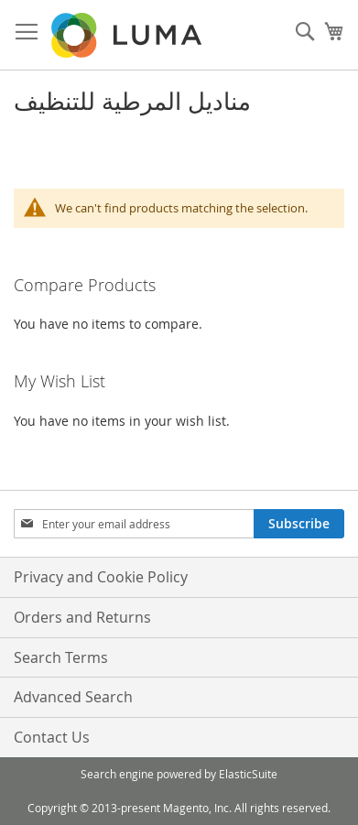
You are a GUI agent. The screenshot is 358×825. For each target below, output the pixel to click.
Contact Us (52, 737)
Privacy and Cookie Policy (101, 577)
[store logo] (128, 35)
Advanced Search (73, 697)
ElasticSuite (248, 773)
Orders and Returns (82, 617)
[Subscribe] (299, 523)
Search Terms (61, 657)
